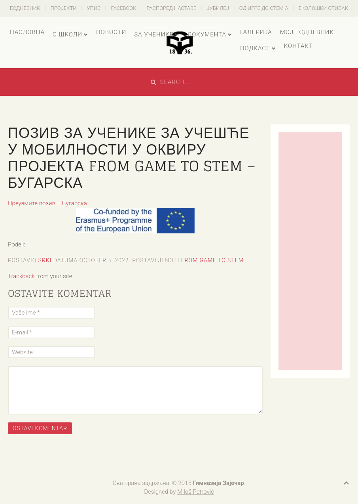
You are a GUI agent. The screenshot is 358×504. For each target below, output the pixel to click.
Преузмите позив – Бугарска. (48, 203)
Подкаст (255, 48)
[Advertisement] (310, 251)
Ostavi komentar (40, 428)
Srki (45, 260)
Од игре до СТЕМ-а (263, 8)
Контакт (298, 46)
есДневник (25, 8)
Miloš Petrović (195, 491)
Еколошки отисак (323, 8)
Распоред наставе (171, 8)
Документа (206, 34)
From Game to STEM (212, 260)
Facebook (123, 8)
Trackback (21, 276)
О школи (67, 34)
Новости (111, 32)
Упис (93, 8)
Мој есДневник (307, 32)
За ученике (153, 34)
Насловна (27, 32)
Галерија (256, 32)
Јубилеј (217, 8)
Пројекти (64, 8)
